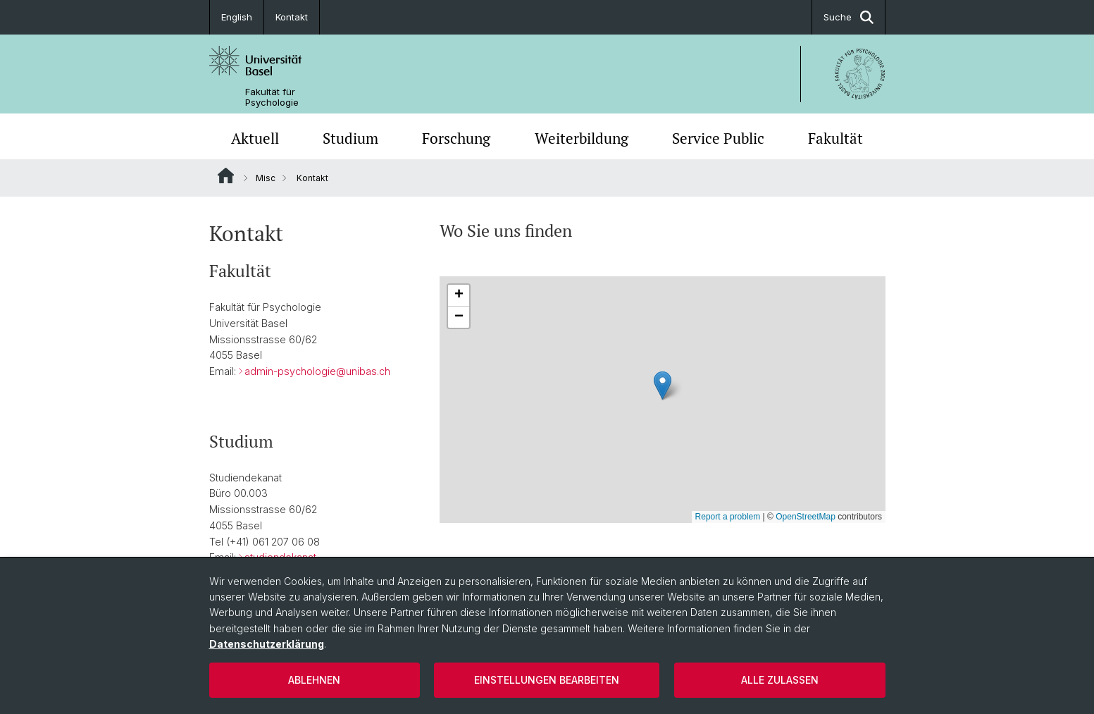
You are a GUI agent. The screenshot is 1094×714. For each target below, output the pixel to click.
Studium (350, 138)
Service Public (718, 138)
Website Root (226, 175)
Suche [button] (848, 17)
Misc (265, 178)
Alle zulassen (780, 680)
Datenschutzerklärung (266, 644)
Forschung (456, 138)
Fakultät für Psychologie (272, 97)
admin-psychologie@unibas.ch (317, 371)
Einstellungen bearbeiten (546, 680)
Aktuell (255, 138)
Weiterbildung (581, 138)
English (236, 17)
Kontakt (291, 17)
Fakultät (835, 138)
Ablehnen (314, 680)
